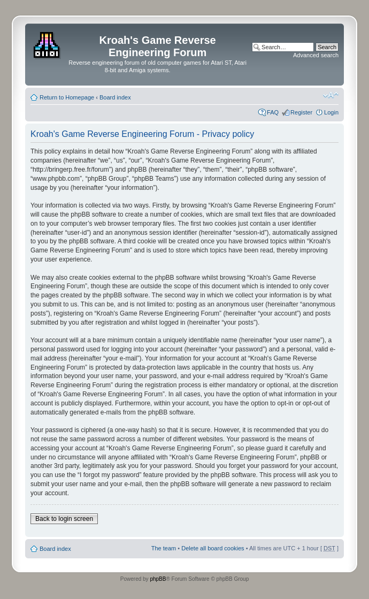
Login (331, 112)
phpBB (158, 579)
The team (163, 548)
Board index (115, 97)
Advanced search (316, 55)
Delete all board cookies (212, 548)
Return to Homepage (67, 97)
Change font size (331, 95)
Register (301, 112)
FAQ (273, 112)
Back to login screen (64, 519)
